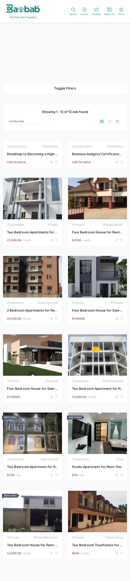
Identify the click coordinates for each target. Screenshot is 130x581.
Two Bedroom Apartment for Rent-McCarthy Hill (32, 467)
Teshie (54, 224)
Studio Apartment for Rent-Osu (97, 467)
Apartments (17, 224)
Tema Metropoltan (47, 537)
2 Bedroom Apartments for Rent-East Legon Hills (32, 310)
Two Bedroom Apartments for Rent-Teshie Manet (32, 232)
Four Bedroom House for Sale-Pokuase (97, 310)
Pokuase (118, 303)
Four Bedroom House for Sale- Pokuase (32, 389)
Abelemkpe (51, 146)
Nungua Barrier (114, 224)
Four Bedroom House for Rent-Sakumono (97, 232)
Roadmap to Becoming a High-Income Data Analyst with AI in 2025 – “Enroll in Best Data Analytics (32, 154)
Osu (120, 459)
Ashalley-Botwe (114, 381)
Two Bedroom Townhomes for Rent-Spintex (97, 545)
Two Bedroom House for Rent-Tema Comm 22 (32, 545)
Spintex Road (115, 537)
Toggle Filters (65, 88)
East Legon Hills (49, 303)
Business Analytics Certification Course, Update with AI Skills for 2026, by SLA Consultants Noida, (97, 154)
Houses (79, 224)
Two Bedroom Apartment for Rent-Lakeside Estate (97, 389)
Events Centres (18, 146)
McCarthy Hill (50, 459)
